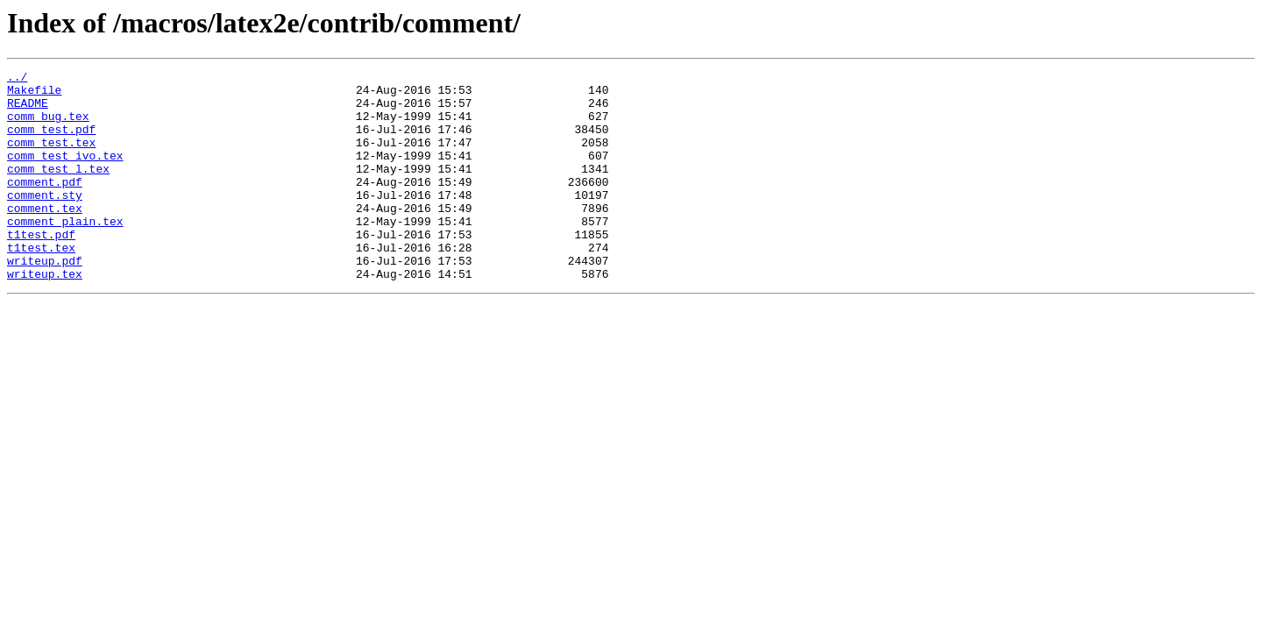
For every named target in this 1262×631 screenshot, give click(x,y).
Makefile (34, 95)
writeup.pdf (44, 300)
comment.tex (44, 237)
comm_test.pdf (51, 142)
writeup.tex (44, 315)
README (27, 110)
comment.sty (44, 221)
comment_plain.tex (65, 252)
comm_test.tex (51, 158)
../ (17, 79)
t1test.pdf (41, 268)
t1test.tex (41, 284)
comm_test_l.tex (58, 189)
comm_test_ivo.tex (65, 173)
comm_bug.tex (48, 126)
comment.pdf (44, 205)
